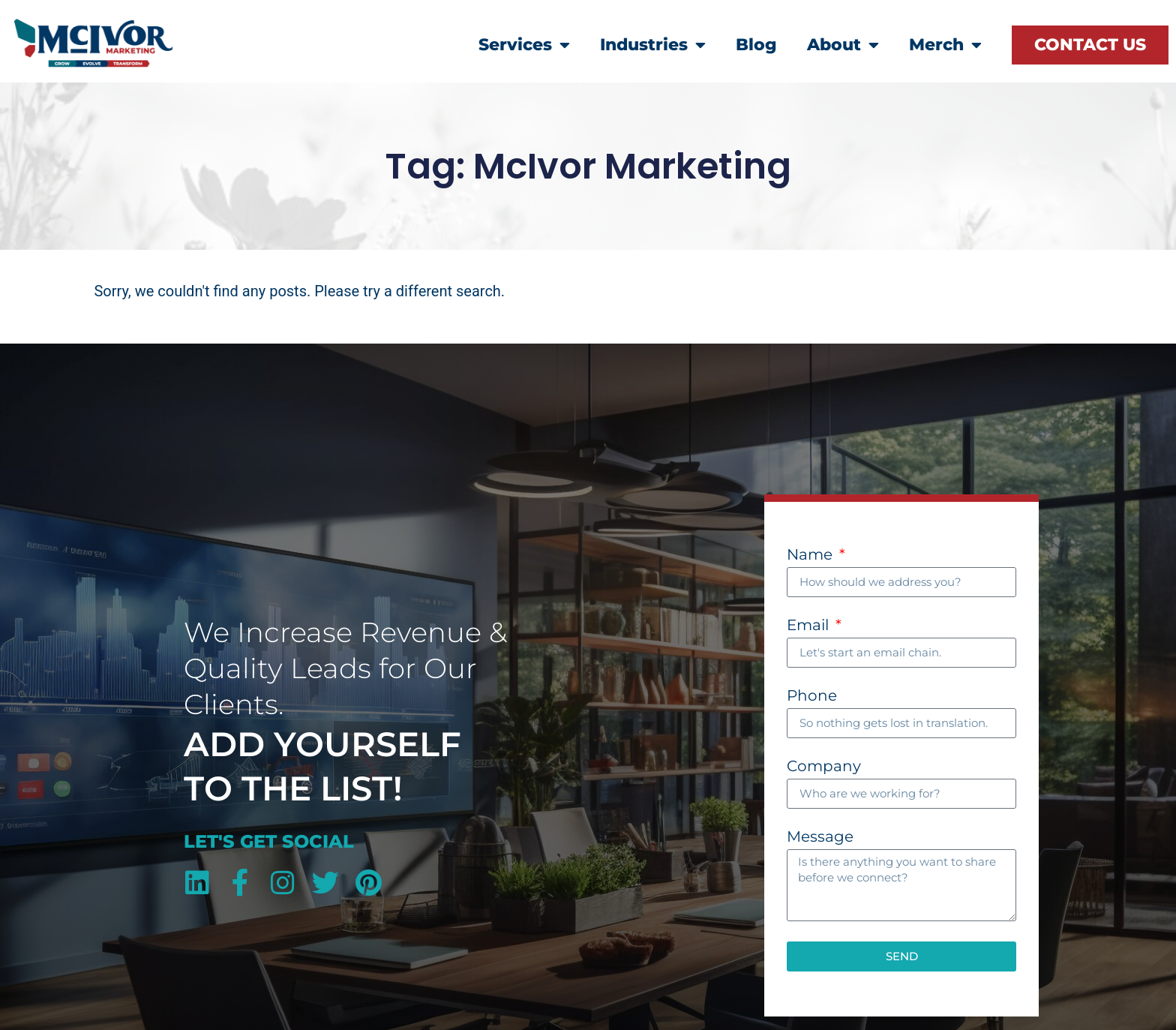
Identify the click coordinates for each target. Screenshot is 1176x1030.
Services (524, 45)
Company (824, 766)
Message (820, 837)
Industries (653, 45)
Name (811, 555)
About (843, 45)
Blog (756, 45)
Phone (812, 696)
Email (809, 625)
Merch (945, 45)
